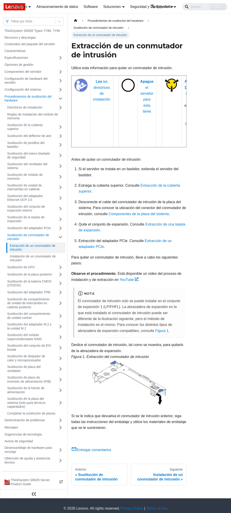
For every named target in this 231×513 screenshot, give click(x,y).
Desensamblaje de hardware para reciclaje (28, 450)
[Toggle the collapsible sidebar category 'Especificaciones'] (60, 57)
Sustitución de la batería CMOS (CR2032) (29, 283)
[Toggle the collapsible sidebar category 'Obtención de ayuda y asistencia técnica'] (60, 460)
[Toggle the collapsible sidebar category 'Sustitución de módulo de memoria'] (60, 177)
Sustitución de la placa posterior (29, 274)
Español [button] (160, 7)
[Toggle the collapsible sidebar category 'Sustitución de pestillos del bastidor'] (60, 145)
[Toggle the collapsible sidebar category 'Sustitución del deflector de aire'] (60, 136)
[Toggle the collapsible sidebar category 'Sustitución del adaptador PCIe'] (60, 228)
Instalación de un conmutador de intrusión (33, 258)
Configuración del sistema (23, 89)
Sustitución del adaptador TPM (28, 292)
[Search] (204, 6)
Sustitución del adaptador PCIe (29, 228)
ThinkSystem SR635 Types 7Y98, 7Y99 (32, 31)
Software (90, 7)
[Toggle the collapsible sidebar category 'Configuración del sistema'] (60, 89)
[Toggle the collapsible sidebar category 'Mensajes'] (60, 427)
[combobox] (11, 21)
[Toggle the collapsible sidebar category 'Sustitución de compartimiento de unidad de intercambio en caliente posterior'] (60, 303)
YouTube (129, 280)
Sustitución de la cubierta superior (24, 127)
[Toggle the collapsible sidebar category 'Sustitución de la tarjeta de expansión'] (60, 219)
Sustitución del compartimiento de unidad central (28, 316)
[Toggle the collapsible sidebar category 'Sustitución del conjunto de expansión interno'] (60, 208)
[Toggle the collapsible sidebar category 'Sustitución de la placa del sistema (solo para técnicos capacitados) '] (60, 402)
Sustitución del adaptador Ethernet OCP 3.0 (25, 198)
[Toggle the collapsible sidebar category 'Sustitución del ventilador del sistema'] (60, 166)
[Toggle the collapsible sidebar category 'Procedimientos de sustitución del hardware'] (60, 98)
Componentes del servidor (23, 71)
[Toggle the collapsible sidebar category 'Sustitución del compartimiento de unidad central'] (60, 316)
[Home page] (75, 20)
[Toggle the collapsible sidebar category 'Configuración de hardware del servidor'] (60, 80)
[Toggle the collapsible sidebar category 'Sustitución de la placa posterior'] (60, 274)
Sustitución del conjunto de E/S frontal (29, 347)
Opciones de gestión (19, 64)
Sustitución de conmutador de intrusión (28, 237)
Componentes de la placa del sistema (139, 214)
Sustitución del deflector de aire (29, 136)
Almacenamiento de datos (57, 7)
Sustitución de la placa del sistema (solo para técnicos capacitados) (26, 402)
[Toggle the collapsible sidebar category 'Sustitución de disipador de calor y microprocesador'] (60, 358)
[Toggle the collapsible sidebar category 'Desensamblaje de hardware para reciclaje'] (60, 450)
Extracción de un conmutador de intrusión (32, 248)
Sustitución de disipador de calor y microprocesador (26, 358)
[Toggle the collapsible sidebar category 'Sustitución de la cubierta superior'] (60, 127)
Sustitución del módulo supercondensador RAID (24, 337)
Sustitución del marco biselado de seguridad (28, 155)
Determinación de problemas (25, 420)
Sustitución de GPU (21, 267)
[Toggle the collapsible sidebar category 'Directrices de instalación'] (60, 107)
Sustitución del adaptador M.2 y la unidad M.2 (29, 326)
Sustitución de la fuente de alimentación (25, 390)
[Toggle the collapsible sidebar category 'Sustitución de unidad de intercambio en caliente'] (60, 187)
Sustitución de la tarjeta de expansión (25, 219)
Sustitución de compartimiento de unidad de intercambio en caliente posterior (28, 303)
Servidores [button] (18, 7)
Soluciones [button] (112, 7)
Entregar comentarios (91, 450)
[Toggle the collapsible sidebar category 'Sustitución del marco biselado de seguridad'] (60, 155)
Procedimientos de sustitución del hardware (28, 98)
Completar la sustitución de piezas (31, 413)
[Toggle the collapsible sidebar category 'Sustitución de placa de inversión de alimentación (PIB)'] (60, 379)
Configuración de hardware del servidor (26, 81)
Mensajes (11, 427)
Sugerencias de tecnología (23, 434)
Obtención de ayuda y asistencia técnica (27, 460)
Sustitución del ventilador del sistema (27, 166)
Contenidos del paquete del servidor (30, 44)
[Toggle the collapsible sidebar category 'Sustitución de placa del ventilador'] (60, 369)
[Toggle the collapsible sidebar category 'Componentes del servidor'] (60, 71)
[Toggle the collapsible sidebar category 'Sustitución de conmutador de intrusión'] (60, 237)
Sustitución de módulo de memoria (25, 177)
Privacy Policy (132, 508)
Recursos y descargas (20, 37)
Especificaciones (16, 57)
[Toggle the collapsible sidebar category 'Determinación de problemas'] (60, 420)
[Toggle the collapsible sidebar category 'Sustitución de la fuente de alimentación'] (60, 390)
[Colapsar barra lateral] (34, 493)
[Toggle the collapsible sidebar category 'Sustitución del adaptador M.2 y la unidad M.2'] (60, 326)
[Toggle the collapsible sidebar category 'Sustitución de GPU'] (60, 267)
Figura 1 (162, 331)
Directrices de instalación (24, 107)
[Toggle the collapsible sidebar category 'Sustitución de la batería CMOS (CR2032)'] (60, 283)
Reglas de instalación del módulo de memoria (32, 116)
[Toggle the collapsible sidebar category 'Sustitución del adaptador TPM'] (60, 292)
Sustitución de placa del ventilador (24, 369)
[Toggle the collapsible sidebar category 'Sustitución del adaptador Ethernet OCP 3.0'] (60, 198)
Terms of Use (156, 508)
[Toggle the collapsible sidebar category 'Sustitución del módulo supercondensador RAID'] (60, 337)
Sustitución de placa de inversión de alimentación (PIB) (29, 379)
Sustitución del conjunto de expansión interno (26, 208)
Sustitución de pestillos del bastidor (25, 145)
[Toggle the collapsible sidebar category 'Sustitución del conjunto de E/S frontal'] (60, 347)
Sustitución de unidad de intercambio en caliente (24, 187)
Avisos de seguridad (19, 441)
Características (15, 51)
